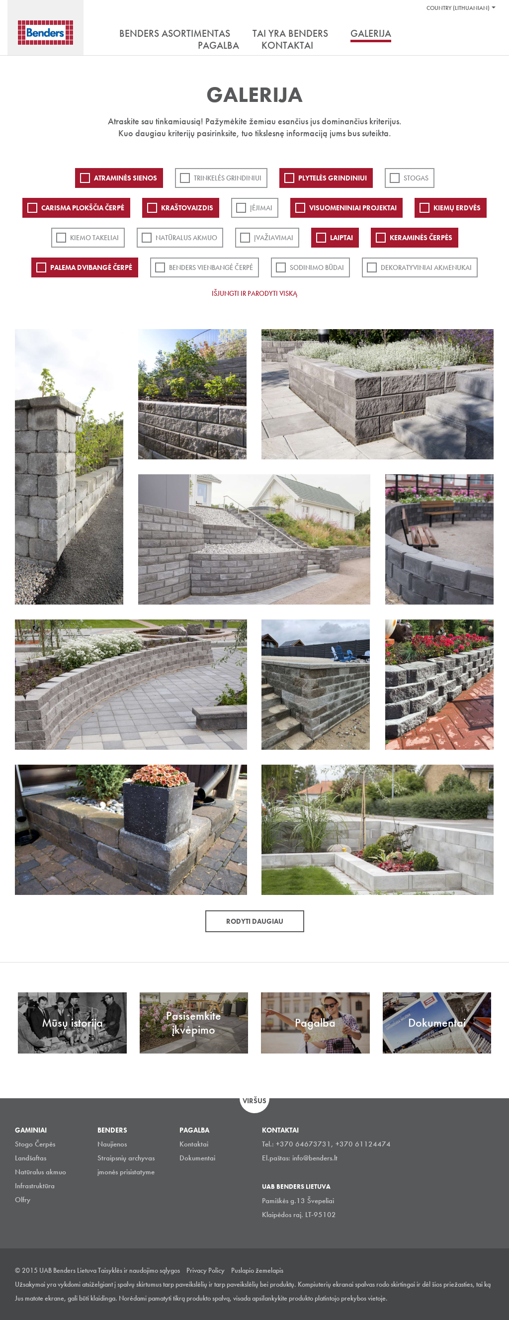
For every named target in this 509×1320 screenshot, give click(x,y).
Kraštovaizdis (187, 207)
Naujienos (112, 1144)
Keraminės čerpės (421, 237)
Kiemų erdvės (457, 207)
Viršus (254, 1100)
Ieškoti (487, 34)
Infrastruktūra (35, 1186)
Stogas (416, 178)
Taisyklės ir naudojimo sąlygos (139, 1270)
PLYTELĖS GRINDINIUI (332, 178)
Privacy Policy (205, 1270)
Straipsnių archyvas (126, 1158)
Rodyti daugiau (254, 921)
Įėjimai (261, 207)
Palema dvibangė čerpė (91, 267)
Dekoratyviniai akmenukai (426, 267)
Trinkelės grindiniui (227, 178)
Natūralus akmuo (186, 237)
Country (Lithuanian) (458, 8)
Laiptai (341, 237)
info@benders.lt (315, 1158)
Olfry (22, 1200)
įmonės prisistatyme (126, 1172)
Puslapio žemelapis (257, 1270)
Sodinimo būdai (317, 267)
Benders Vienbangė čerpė (211, 267)
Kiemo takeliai (94, 237)
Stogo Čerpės (35, 1144)
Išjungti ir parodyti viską (254, 293)
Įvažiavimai (273, 237)
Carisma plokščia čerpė (82, 207)
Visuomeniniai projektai (353, 207)
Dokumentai (197, 1158)
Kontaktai (193, 1144)
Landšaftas (30, 1158)
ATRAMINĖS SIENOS (125, 178)
